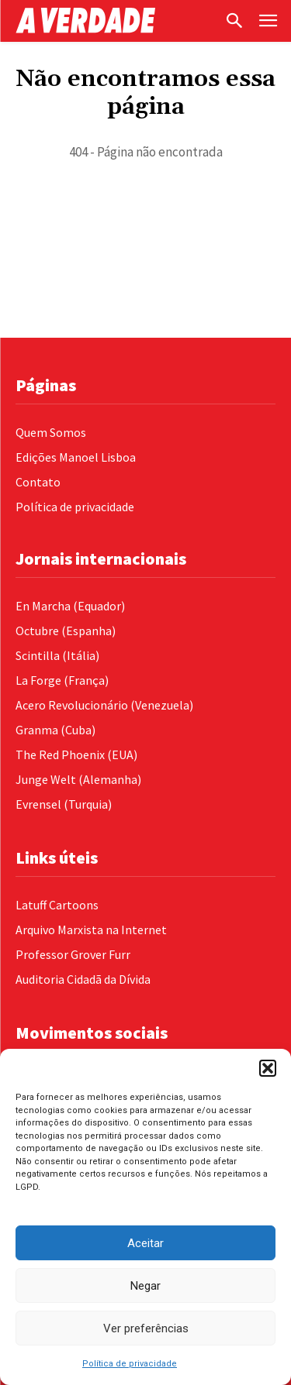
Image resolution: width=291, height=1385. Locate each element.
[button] (267, 1068)
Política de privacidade (129, 1364)
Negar (145, 1286)
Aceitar (145, 1243)
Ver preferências (146, 1328)
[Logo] (116, 20)
